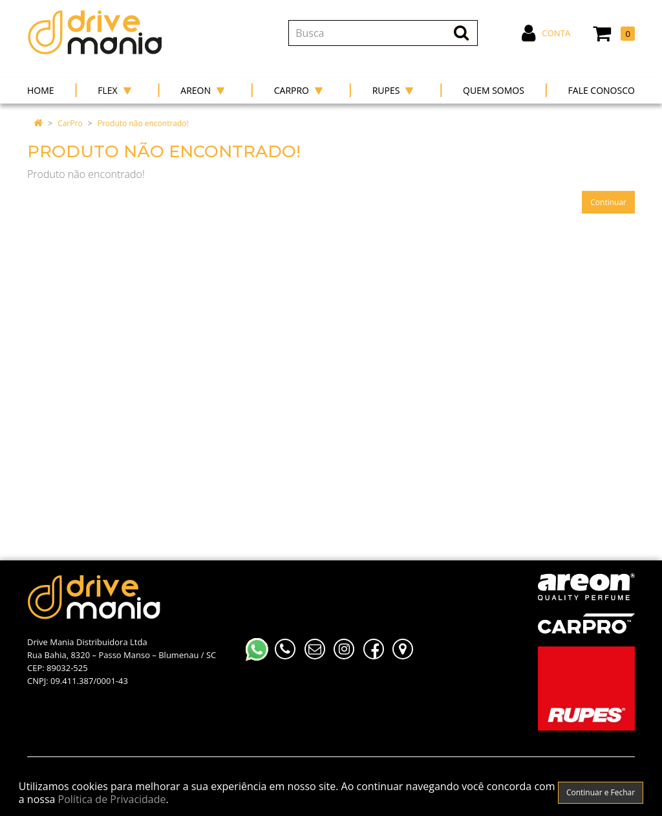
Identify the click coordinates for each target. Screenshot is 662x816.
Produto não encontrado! (143, 123)
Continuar (608, 202)
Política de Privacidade (112, 799)
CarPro (70, 123)
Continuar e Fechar (600, 792)
